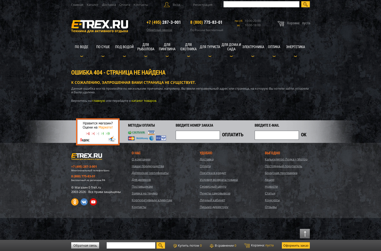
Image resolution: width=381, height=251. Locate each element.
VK (84, 202)
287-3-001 (164, 22)
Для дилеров (141, 179)
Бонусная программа (281, 173)
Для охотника (188, 46)
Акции (269, 179)
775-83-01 (206, 22)
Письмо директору (214, 207)
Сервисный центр (213, 186)
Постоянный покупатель (283, 166)
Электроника (253, 46)
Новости (271, 186)
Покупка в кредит (213, 173)
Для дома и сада (231, 46)
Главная (77, 4)
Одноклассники (74, 202)
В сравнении (223, 245)
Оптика (274, 46)
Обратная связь (85, 245)
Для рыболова (145, 46)
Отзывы (271, 207)
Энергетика (295, 46)
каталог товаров (143, 100)
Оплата (124, 4)
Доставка (109, 4)
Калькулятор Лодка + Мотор (286, 159)
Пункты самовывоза (215, 193)
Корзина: (259, 245)
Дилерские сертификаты (150, 173)
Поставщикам (142, 186)
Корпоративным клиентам (152, 200)
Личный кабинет (212, 200)
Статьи (270, 193)
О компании (141, 159)
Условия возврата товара (219, 179)
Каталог (93, 4)
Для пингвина (167, 46)
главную (98, 100)
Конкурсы (272, 200)
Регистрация (202, 4)
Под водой (124, 46)
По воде (81, 46)
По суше (103, 46)
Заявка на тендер (145, 193)
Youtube (93, 202)
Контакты (141, 4)
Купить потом (187, 245)
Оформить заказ (295, 245)
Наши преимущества (148, 166)
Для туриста (210, 46)
